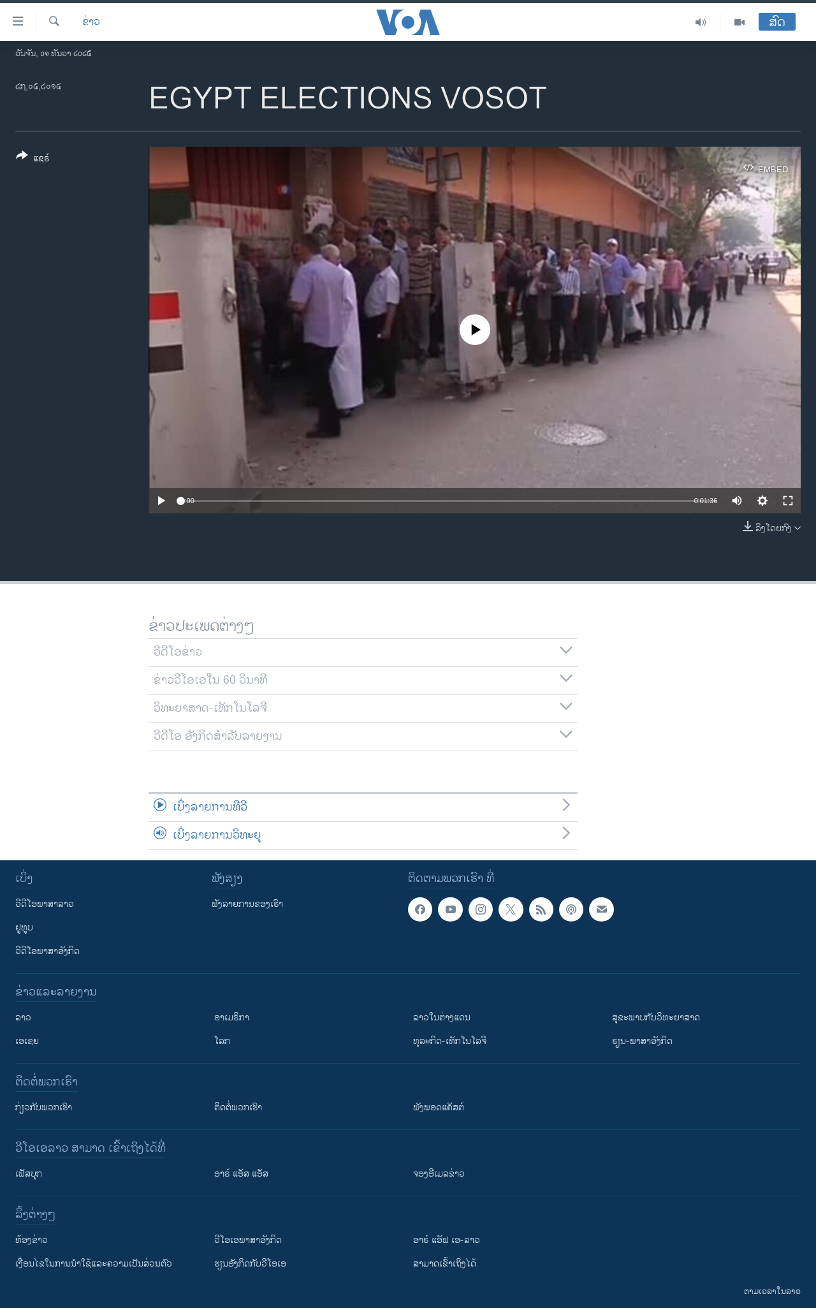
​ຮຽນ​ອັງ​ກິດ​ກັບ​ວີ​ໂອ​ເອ (250, 1263)
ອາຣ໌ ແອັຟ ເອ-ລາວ (446, 1240)
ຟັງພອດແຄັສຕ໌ (438, 1107)
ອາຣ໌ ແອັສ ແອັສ (241, 1173)
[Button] (33, 159)
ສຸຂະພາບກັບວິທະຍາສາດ (656, 1017)
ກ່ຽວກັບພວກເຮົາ (43, 1107)
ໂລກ (222, 1041)
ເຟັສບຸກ (28, 1173)
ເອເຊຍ (27, 1041)
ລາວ (23, 1017)
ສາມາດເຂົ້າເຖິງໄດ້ (444, 1263)
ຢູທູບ (24, 927)
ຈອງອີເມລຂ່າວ (439, 1173)
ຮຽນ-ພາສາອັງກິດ (642, 1041)
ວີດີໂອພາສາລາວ (44, 904)
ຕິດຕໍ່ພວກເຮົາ (238, 1107)
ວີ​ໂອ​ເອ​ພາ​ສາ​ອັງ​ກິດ (248, 1240)
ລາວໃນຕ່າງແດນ (441, 1017)
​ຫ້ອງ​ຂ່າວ (31, 1240)
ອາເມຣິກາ (231, 1017)
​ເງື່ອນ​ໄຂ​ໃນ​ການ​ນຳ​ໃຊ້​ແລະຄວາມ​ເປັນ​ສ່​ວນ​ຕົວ (93, 1263)
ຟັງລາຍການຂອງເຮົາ (247, 904)
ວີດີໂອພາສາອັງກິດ (47, 951)
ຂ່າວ (91, 22)
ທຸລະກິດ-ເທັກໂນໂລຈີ (449, 1041)
